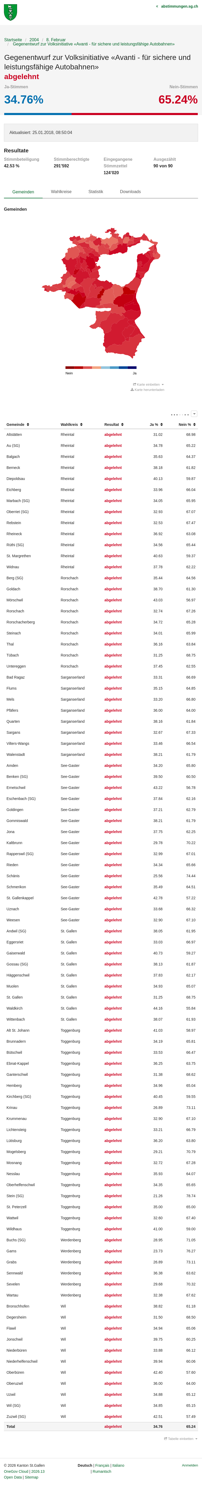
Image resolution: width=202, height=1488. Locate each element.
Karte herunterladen (147, 390)
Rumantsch (102, 1471)
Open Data (13, 1477)
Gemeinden (23, 192)
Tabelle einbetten (180, 1439)
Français (102, 1465)
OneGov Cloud (16, 1471)
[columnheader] (31, 424)
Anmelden (190, 1465)
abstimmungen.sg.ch (179, 6)
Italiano (118, 1465)
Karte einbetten (148, 384)
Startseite (13, 40)
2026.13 (38, 1471)
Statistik (95, 191)
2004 (34, 40)
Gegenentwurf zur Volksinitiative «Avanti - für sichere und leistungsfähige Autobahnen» (93, 44)
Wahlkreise (61, 191)
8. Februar (56, 40)
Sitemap (31, 1477)
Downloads (130, 191)
